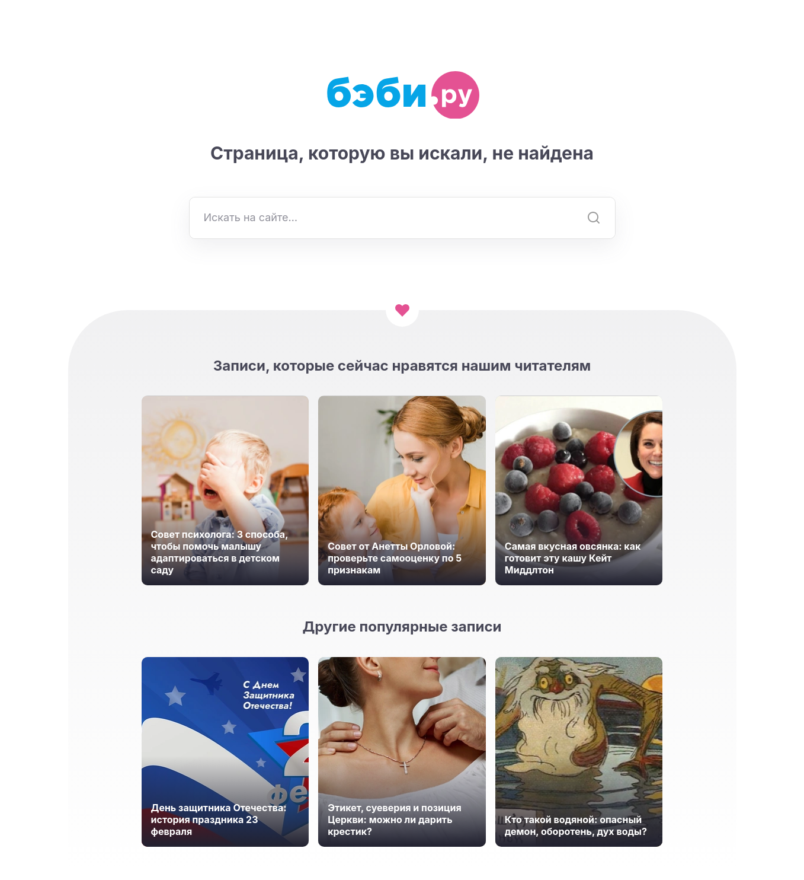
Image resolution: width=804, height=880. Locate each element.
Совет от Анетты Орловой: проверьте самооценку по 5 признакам (395, 558)
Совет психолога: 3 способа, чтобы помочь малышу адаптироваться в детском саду (220, 552)
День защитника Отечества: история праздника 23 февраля (219, 819)
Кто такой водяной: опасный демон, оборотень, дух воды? (576, 825)
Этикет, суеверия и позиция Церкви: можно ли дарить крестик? (395, 819)
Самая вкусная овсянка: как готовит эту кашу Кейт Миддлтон (572, 558)
